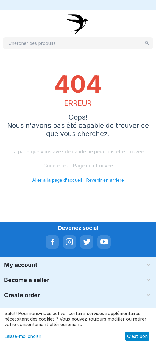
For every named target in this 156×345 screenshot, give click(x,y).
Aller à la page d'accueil (57, 180)
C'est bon (137, 336)
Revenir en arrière (105, 180)
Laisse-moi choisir (22, 336)
